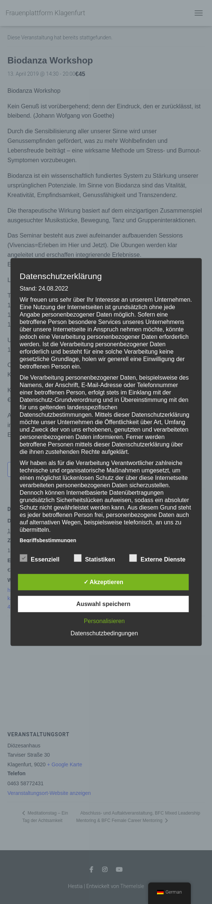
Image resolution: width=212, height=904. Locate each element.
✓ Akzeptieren (104, 582)
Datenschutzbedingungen (104, 633)
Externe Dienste (158, 558)
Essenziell (39, 558)
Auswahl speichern (103, 603)
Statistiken (94, 558)
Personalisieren (104, 621)
